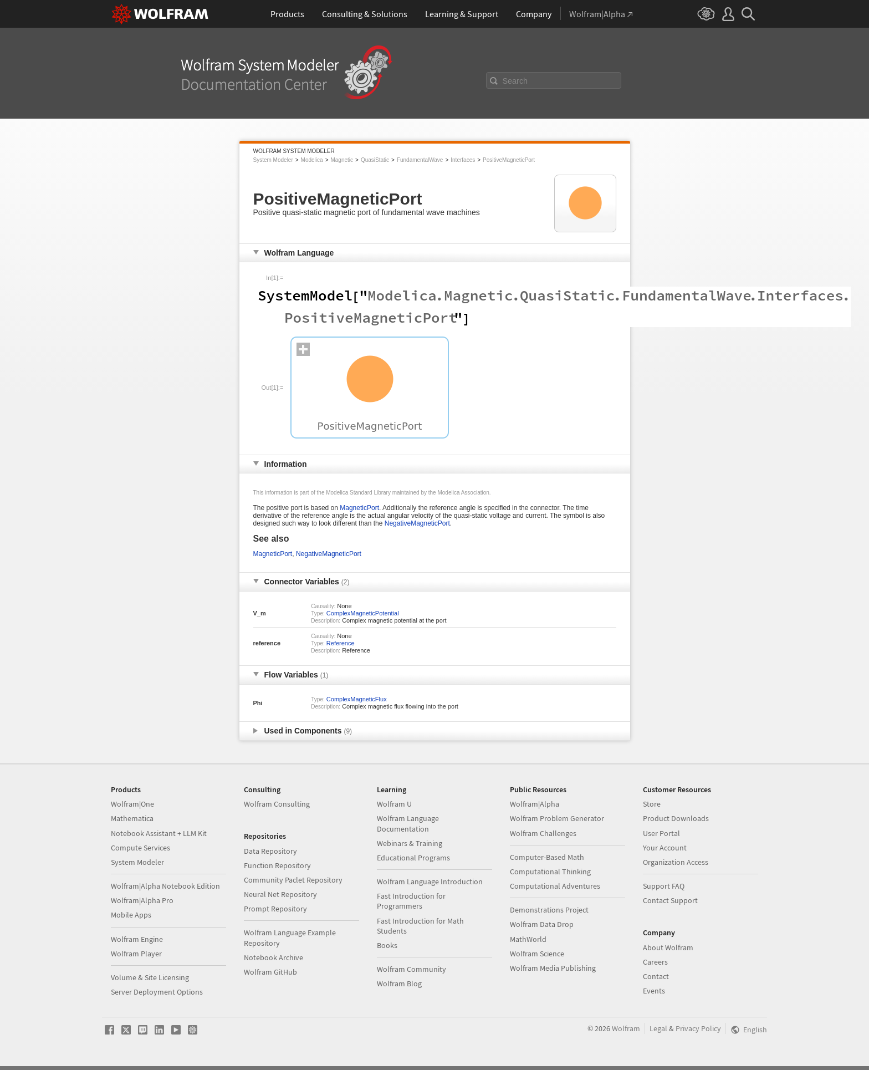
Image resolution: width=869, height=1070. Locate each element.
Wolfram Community (411, 969)
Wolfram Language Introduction (430, 881)
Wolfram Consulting (277, 804)
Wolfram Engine (137, 939)
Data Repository (270, 851)
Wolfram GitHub (270, 972)
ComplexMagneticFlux (356, 699)
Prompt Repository (275, 909)
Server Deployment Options (157, 992)
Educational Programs (413, 858)
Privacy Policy (698, 1028)
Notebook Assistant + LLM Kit (159, 833)
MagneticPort (359, 508)
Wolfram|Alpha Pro (142, 900)
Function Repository (277, 865)
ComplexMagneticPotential (362, 613)
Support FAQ (663, 886)
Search (515, 81)
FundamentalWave (420, 160)
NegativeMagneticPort (417, 523)
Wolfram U (394, 804)
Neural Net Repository (280, 894)
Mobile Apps (131, 915)
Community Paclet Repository (293, 880)
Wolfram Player (136, 954)
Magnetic (341, 160)
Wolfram (626, 1028)
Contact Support (670, 900)
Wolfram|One (132, 804)
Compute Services (140, 848)
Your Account (665, 848)
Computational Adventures (555, 886)
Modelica (312, 160)
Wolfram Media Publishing (553, 968)
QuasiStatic (375, 160)
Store (652, 804)
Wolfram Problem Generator (557, 818)
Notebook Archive (273, 957)
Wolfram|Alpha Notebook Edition (165, 886)
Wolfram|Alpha (534, 804)
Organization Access (675, 862)
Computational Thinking (550, 872)
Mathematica (132, 818)
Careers (655, 962)
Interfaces (463, 160)
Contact (656, 976)
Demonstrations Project (549, 910)
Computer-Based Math (547, 857)
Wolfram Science (537, 954)
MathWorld (528, 939)
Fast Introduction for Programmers (411, 901)
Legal (658, 1028)
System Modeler (273, 160)
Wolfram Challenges (543, 833)
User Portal (661, 833)
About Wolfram (668, 947)
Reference (340, 643)
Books (387, 945)
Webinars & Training (409, 843)
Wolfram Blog (399, 984)
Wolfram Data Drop (542, 924)
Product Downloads (676, 818)
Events (654, 991)
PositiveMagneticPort (509, 160)
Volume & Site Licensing (150, 977)
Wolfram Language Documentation (408, 823)
